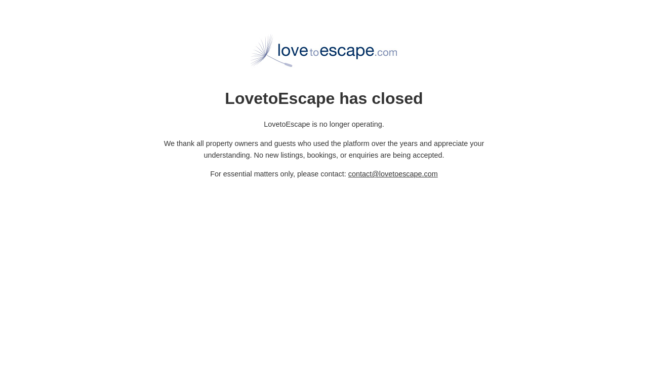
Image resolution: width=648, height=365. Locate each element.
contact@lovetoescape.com (393, 174)
